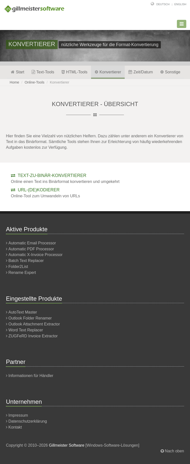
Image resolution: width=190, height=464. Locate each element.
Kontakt (15, 427)
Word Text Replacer (25, 330)
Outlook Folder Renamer (30, 318)
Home (14, 82)
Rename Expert (22, 272)
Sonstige (170, 72)
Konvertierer (108, 72)
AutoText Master (22, 312)
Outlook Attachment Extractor (34, 324)
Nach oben (174, 451)
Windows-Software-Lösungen (112, 445)
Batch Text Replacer (26, 261)
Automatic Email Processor (32, 243)
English (180, 4)
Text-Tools (43, 72)
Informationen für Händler (30, 376)
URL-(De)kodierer (35, 189)
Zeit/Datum (140, 72)
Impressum (18, 415)
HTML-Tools (74, 72)
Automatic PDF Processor (31, 249)
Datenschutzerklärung (27, 421)
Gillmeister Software (66, 445)
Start (17, 72)
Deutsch (162, 4)
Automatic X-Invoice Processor (35, 255)
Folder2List (18, 266)
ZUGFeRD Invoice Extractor (33, 336)
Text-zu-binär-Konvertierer (48, 175)
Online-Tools (34, 82)
